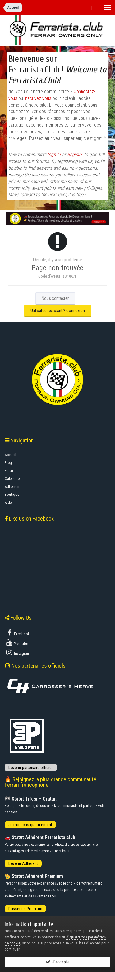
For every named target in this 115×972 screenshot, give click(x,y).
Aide (8, 502)
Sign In (54, 154)
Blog (8, 462)
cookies (47, 931)
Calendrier (13, 478)
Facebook (18, 632)
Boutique (12, 494)
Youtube (17, 642)
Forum (10, 470)
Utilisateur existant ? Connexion (57, 310)
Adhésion (12, 486)
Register (75, 154)
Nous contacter (55, 298)
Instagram (18, 652)
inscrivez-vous (37, 98)
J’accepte (58, 962)
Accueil (10, 454)
